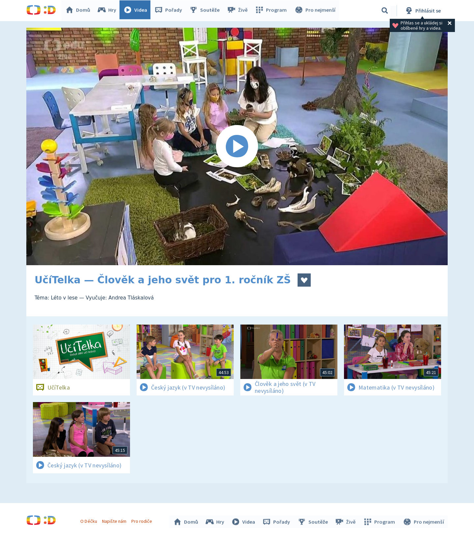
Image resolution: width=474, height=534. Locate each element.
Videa (137, 11)
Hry (108, 11)
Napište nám (115, 520)
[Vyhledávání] (385, 10)
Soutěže (206, 11)
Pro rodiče (142, 520)
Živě (238, 11)
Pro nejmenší (315, 11)
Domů (79, 11)
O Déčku (89, 520)
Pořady (170, 11)
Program (272, 11)
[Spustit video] (237, 146)
